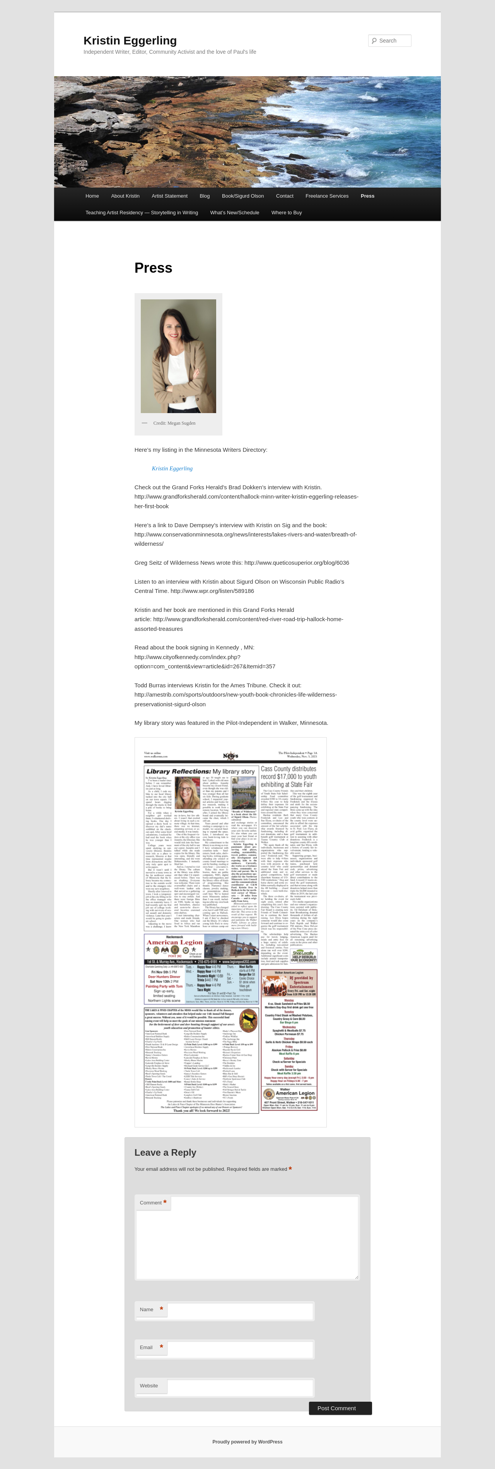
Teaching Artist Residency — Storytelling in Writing (141, 212)
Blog (205, 196)
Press (367, 196)
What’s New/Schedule (234, 212)
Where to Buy (286, 212)
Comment (153, 1203)
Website (149, 1386)
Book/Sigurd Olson (243, 196)
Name (151, 1309)
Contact (285, 196)
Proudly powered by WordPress (247, 1442)
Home (92, 196)
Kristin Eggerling (130, 40)
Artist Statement (170, 196)
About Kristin (125, 196)
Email (151, 1347)
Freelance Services (327, 196)
